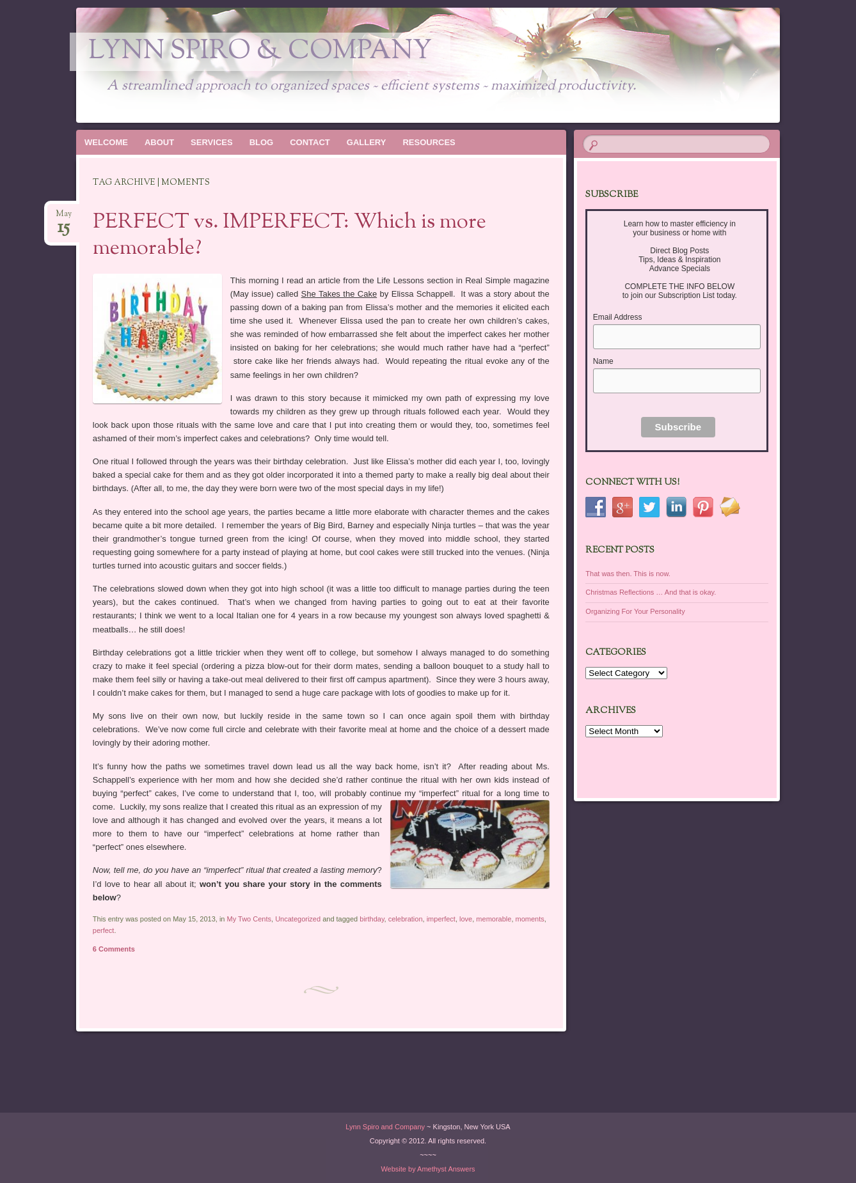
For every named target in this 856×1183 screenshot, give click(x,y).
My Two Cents (249, 919)
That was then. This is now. (627, 573)
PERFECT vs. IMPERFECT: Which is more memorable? (289, 235)
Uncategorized (298, 919)
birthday (372, 919)
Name (603, 361)
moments (530, 919)
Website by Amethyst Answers (428, 1169)
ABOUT (159, 142)
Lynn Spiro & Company (260, 52)
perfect (104, 930)
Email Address (617, 317)
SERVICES (212, 142)
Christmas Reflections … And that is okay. (650, 592)
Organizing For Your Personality (635, 611)
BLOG (262, 142)
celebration (405, 919)
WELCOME (106, 142)
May (64, 217)
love (465, 919)
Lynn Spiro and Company (385, 1127)
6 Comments (114, 949)
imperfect (441, 919)
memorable (493, 919)
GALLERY (366, 142)
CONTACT (310, 142)
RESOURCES (428, 142)
